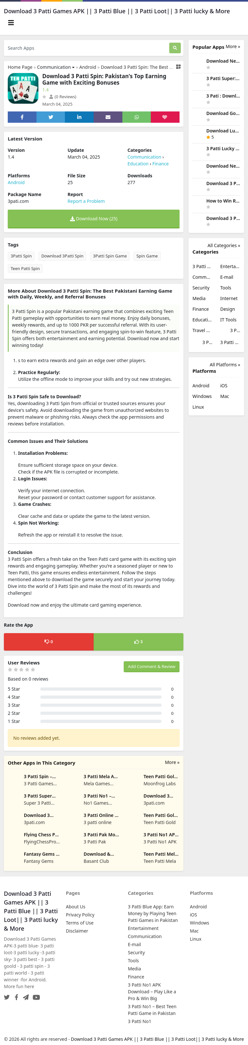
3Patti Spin (21, 256)
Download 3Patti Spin (62, 256)
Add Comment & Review (151, 666)
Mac (224, 396)
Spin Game (147, 256)
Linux (198, 407)
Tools (225, 288)
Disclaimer (77, 931)
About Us (75, 907)
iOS (223, 385)
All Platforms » (225, 364)
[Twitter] (7, 995)
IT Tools (228, 320)
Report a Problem (86, 201)
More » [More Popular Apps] (233, 46)
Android (87, 67)
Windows (202, 396)
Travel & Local (202, 330)
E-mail (226, 277)
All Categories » (224, 245)
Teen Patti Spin (25, 268)
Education (138, 164)
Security (201, 288)
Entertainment (230, 266)
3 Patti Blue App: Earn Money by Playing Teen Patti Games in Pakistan (202, 266)
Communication (54, 67)
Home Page (20, 67)
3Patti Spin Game (110, 256)
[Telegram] (24, 995)
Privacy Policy (80, 915)
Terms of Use (80, 923)
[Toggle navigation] (11, 23)
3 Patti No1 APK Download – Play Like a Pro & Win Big (230, 331)
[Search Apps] (86, 48)
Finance (160, 164)
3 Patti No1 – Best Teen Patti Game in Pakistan (202, 343)
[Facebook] (15, 995)
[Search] (175, 48)
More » (172, 762)
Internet (229, 298)
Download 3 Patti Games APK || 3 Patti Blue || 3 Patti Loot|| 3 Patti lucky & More (157, 1039)
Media (199, 298)
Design (227, 309)
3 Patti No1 (230, 342)
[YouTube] (35, 995)
